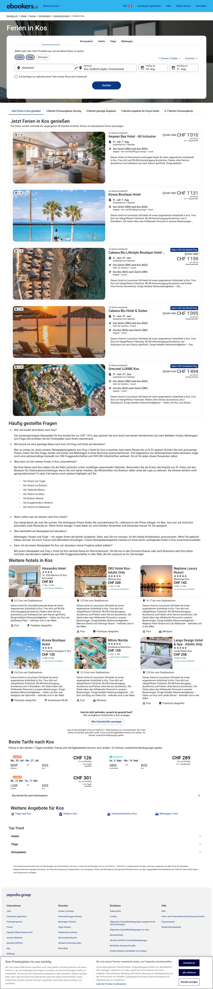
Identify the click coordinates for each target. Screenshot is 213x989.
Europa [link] (32, 16)
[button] (106, 836)
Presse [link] (10, 927)
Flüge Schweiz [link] (64, 927)
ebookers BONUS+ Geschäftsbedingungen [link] (128, 940)
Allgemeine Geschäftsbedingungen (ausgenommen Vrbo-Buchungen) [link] (132, 923)
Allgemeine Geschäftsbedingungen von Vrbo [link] (129, 930)
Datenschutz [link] (115, 911)
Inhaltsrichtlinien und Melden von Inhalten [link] (128, 951)
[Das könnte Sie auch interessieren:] (106, 796)
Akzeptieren (189, 963)
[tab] (86, 41)
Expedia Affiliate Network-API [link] (20, 932)
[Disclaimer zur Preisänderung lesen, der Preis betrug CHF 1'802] (191, 254)
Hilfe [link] (163, 911)
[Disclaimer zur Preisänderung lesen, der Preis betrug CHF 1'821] (169, 193)
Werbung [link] (11, 953)
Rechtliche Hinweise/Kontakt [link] (122, 946)
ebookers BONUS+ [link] (15, 943)
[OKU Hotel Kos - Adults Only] (106, 600)
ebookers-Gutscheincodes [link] (69, 943)
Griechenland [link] (44, 16)
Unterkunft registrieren (149, 6)
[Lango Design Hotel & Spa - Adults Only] (172, 672)
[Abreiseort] (45, 68)
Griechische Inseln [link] (61, 16)
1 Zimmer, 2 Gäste (170, 58)
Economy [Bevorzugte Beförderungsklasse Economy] (191, 58)
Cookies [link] (113, 916)
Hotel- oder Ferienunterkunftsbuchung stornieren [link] (183, 916)
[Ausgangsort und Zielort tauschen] (76, 68)
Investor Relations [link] (15, 938)
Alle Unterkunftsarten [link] (67, 938)
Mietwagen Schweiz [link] (67, 922)
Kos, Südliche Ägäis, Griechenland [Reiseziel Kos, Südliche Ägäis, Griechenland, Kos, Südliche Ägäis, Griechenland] (104, 69)
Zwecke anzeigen (189, 982)
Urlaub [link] (23, 16)
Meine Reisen (183, 6)
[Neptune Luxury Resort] (172, 600)
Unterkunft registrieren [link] (17, 916)
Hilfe (168, 6)
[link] (34, 814)
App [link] (8, 948)
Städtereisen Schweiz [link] (67, 932)
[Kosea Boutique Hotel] (41, 672)
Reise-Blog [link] (63, 948)
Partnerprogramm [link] (14, 922)
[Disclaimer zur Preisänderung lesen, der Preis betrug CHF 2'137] (169, 371)
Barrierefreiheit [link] (116, 935)
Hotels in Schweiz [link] (66, 911)
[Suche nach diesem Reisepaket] (153, 157)
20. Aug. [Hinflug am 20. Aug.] (151, 69)
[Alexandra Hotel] (41, 600)
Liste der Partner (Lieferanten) (111, 984)
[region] (106, 972)
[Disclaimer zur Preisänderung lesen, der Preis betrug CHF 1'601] (169, 313)
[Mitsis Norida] (106, 672)
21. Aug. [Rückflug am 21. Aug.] (182, 69)
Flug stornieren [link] (168, 922)
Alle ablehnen (189, 972)
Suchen (106, 85)
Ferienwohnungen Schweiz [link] (70, 916)
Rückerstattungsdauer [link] (171, 927)
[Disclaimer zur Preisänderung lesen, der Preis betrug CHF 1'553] (169, 135)
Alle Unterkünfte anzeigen (106, 721)
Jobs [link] (9, 911)
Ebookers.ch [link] (12, 16)
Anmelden (201, 6)
